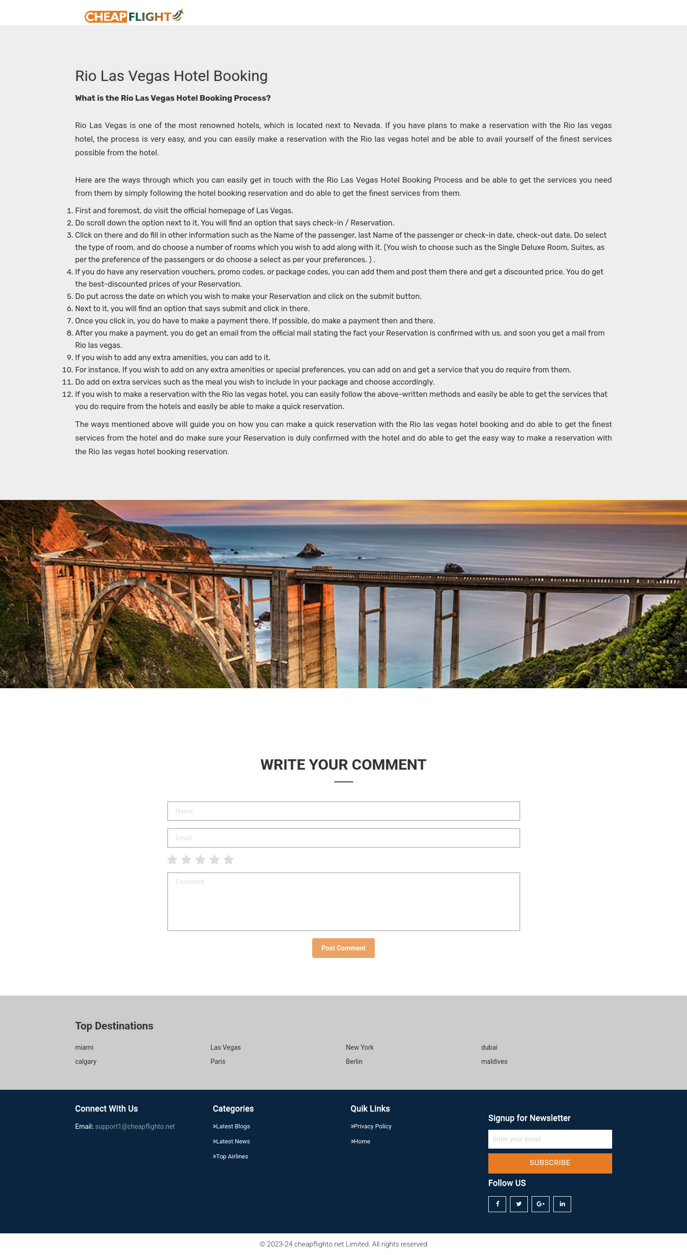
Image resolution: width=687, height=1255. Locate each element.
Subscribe (550, 1162)
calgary (86, 1061)
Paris (218, 1061)
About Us (524, 16)
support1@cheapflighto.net (135, 1126)
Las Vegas (225, 1047)
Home (482, 16)
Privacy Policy (579, 16)
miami (84, 1047)
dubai (489, 1047)
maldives (494, 1061)
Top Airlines (230, 1156)
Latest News (231, 1141)
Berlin (354, 1061)
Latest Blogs (231, 1126)
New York (360, 1047)
